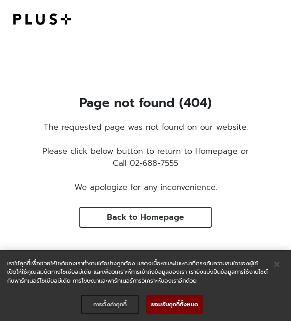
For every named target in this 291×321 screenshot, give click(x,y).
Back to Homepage (145, 217)
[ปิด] (277, 264)
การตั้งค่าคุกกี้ (110, 304)
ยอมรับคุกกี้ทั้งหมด (174, 304)
